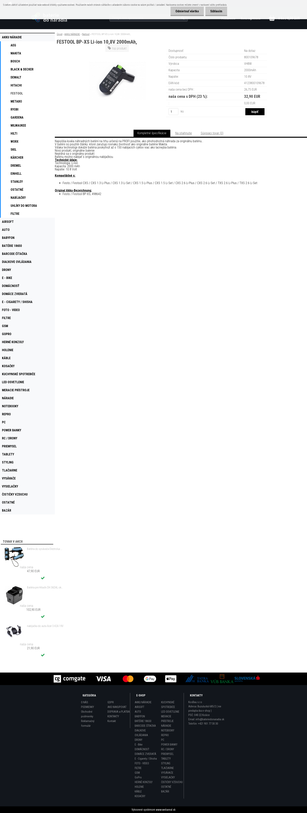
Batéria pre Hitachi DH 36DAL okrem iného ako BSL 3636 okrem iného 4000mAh (45, 587)
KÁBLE (138, 791)
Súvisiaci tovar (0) (212, 133)
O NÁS (84, 702)
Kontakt (111, 721)
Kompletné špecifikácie (151, 133)
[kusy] (173, 111)
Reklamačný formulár (87, 723)
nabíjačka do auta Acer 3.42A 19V (45, 626)
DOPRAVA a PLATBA (118, 711)
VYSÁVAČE (167, 772)
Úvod (59, 34)
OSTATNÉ (166, 786)
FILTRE (138, 768)
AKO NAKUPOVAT (116, 707)
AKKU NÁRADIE (72, 34)
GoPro (138, 777)
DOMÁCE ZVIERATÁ (145, 753)
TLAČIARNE (167, 768)
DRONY (138, 739)
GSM (137, 772)
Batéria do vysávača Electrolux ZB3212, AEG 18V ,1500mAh (45, 548)
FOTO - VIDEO (142, 763)
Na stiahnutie (183, 133)
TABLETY (166, 758)
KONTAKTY (113, 716)
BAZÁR (165, 791)
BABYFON (140, 716)
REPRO (165, 735)
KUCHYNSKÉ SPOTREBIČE (168, 705)
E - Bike (139, 744)
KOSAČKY (140, 796)
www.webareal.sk (165, 809)
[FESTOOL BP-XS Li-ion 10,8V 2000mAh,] (117, 54)
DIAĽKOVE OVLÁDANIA (141, 733)
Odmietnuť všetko (187, 11)
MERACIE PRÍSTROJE (167, 719)
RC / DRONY (167, 749)
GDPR (110, 702)
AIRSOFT (139, 707)
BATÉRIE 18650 (143, 721)
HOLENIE (139, 786)
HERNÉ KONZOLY (144, 782)
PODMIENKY (87, 707)
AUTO (138, 711)
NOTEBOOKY (167, 730)
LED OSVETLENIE (170, 711)
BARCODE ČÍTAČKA (145, 725)
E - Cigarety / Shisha (146, 758)
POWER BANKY (169, 744)
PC (162, 739)
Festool (85, 34)
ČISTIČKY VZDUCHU (172, 782)
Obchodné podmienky (87, 714)
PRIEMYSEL (167, 753)
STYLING (165, 763)
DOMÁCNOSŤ (142, 749)
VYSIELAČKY (168, 777)
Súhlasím (216, 11)
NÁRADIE (166, 725)
